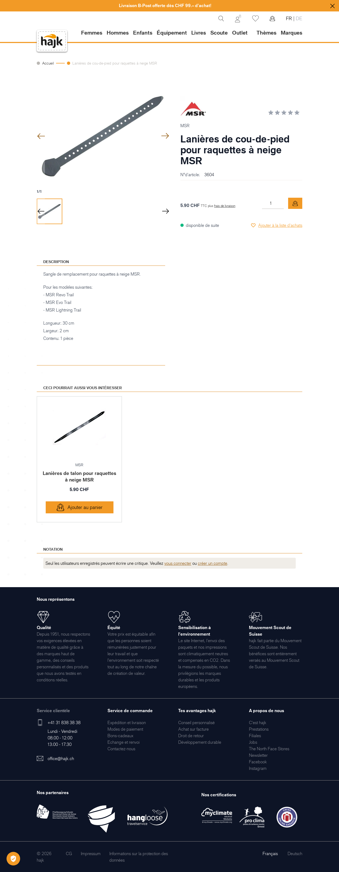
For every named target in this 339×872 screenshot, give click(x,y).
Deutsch (295, 853)
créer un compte (212, 563)
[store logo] (52, 41)
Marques (291, 32)
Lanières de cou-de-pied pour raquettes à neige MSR (114, 63)
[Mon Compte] (238, 18)
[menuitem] (126, 722)
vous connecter (177, 563)
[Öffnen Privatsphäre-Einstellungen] (13, 858)
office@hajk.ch (61, 758)
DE (298, 18)
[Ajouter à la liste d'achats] (276, 225)
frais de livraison (224, 206)
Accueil (48, 63)
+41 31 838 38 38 (64, 722)
